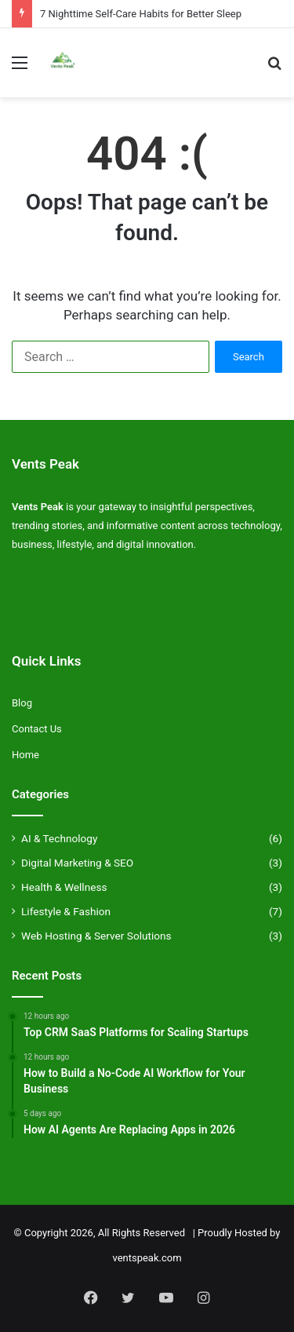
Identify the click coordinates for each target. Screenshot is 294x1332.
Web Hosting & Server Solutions (96, 935)
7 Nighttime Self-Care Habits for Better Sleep (140, 14)
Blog (22, 703)
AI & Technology (59, 838)
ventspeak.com (146, 1258)
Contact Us (37, 729)
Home (25, 755)
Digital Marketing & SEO (77, 862)
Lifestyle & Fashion (66, 911)
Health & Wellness (64, 887)
